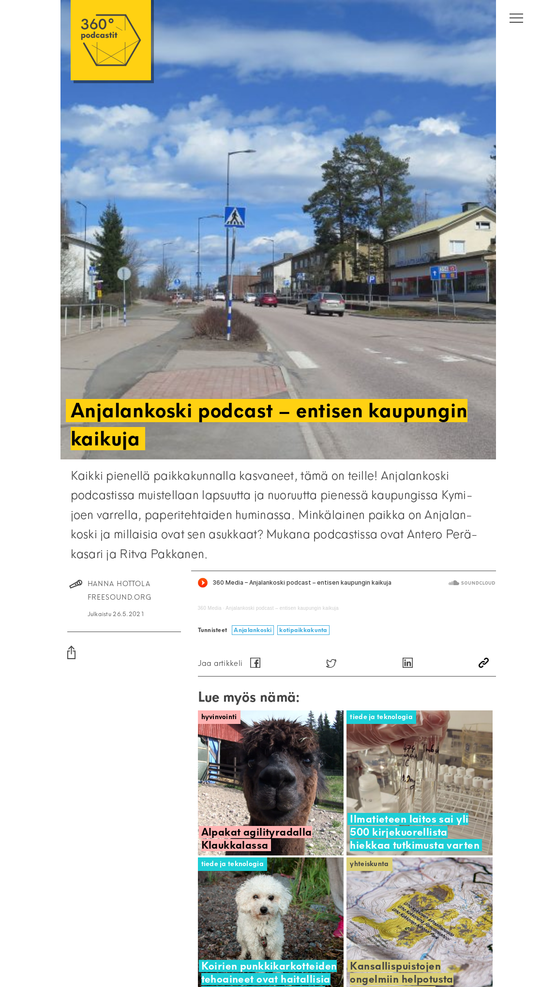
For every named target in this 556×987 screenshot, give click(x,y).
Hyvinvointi (219, 717)
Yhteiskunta (369, 864)
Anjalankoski (252, 629)
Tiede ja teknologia (381, 717)
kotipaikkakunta (303, 629)
